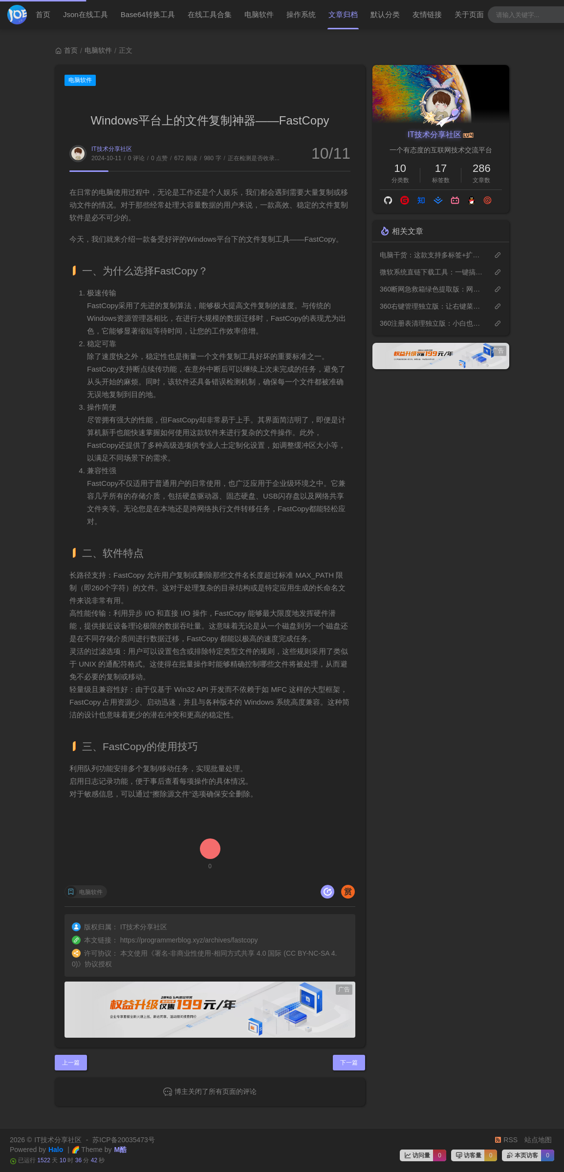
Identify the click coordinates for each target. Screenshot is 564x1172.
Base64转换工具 (148, 14)
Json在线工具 (85, 14)
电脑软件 (259, 14)
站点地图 (538, 1140)
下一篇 (349, 1062)
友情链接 (427, 14)
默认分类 (385, 14)
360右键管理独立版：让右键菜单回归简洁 (432, 306)
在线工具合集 (210, 14)
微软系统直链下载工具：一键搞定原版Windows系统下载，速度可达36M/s (432, 272)
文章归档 (343, 14)
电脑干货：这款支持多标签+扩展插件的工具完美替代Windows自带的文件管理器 (432, 255)
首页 (43, 14)
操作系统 (301, 14)
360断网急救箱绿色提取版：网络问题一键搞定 (432, 289)
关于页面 (469, 14)
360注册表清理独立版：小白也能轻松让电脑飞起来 (432, 323)
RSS (506, 1140)
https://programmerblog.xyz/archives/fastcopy (189, 940)
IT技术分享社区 (111, 149)
